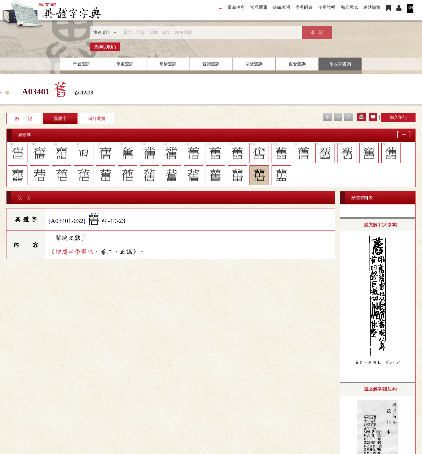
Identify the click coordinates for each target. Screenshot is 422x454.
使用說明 (326, 7)
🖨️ (361, 117)
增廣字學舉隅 (74, 252)
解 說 (23, 118)
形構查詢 (168, 64)
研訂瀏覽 (96, 118)
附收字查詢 (340, 64)
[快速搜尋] (209, 32)
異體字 (60, 118)
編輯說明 (281, 7)
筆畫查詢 (124, 64)
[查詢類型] (103, 32)
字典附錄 (304, 7)
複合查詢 (297, 64)
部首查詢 (81, 64)
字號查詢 (254, 64)
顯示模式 (349, 7)
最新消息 (236, 7)
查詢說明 (105, 46)
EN (410, 7)
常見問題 (259, 7)
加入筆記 (398, 117)
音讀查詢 (211, 64)
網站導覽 (372, 7)
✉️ (373, 117)
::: (220, 7)
